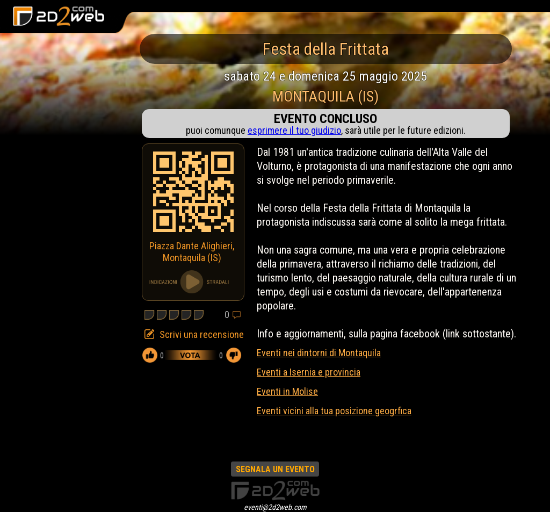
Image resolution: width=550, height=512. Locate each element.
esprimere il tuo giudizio (294, 130)
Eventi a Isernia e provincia (308, 372)
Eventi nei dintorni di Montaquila (319, 352)
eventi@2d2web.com (275, 507)
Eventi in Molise (287, 391)
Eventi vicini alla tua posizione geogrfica (334, 410)
